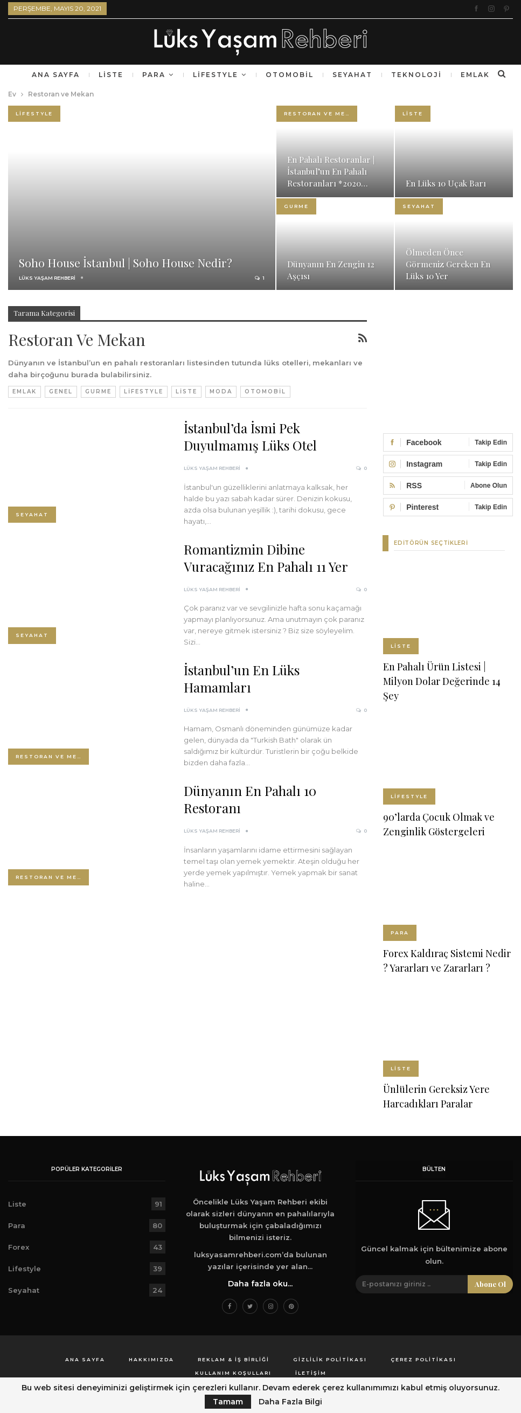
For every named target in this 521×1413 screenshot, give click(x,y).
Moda (221, 391)
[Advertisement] (448, 360)
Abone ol (490, 1283)
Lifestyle (247, 75)
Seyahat (389, 75)
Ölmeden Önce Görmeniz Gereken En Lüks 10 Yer (449, 263)
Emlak (24, 391)
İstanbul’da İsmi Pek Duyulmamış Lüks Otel (250, 436)
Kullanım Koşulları (233, 1372)
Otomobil (324, 75)
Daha (442, 75)
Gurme (296, 206)
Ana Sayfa (82, 75)
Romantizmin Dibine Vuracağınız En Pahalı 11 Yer (266, 558)
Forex (18, 1246)
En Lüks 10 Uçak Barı (447, 183)
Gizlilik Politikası (330, 1359)
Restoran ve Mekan (320, 113)
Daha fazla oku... (260, 1283)
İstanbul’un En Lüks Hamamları (242, 678)
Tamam (228, 1402)
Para (184, 75)
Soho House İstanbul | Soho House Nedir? (128, 262)
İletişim (311, 1372)
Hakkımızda (151, 1359)
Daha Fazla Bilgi (290, 1401)
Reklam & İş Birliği (233, 1359)
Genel (61, 391)
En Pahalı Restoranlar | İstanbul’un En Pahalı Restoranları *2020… (332, 171)
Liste (139, 75)
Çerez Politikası (423, 1359)
